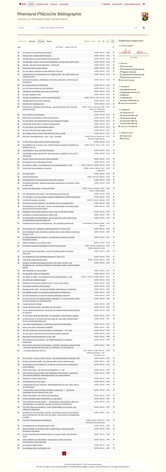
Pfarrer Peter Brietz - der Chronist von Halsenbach (41, 395)
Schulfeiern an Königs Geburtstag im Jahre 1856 (40, 215)
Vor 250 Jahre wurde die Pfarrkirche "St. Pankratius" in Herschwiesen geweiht (50, 316)
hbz (116, 467)
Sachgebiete (64, 4)
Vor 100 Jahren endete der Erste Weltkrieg (38, 88)
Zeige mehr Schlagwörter (128, 126)
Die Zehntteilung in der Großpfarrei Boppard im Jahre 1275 (44, 257)
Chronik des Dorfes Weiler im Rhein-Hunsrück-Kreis (41, 124)
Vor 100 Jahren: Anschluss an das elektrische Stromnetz (43, 71)
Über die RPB (117, 4)
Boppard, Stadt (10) (127, 72)
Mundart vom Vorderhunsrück (33, 104)
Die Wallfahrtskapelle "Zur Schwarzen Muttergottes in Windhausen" (47, 292)
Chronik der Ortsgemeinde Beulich (35, 260)
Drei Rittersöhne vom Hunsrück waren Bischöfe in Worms (43, 180)
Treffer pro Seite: (90, 41)
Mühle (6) (124, 95)
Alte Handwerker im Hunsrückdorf (35, 270)
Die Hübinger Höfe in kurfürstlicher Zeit (36, 448)
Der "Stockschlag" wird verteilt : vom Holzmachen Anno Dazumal (46, 194)
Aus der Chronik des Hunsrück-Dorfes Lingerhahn (40, 159)
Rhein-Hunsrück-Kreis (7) (129, 77)
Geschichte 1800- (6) (128, 121)
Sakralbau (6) (125, 98)
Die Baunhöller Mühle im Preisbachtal (36, 274)
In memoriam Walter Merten (33, 445)
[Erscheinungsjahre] (134, 57)
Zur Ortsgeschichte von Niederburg (35, 85)
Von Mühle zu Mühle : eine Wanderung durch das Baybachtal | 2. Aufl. (48, 165)
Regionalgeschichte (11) (129, 92)
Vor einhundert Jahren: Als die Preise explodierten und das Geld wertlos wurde (51, 62)
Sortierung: (22, 41)
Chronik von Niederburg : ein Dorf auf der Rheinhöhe (41, 98)
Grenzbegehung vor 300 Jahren (34, 381)
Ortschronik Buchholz (30, 177)
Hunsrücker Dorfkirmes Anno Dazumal (36, 286)
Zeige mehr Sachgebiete (128, 103)
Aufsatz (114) (125, 136)
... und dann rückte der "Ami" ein (34, 350)
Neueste (41, 41)
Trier (92, 467)
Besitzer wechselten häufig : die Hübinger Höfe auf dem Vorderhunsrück (48, 361)
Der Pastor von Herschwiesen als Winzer (37, 52)
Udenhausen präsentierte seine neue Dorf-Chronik (41, 91)
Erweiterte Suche (42, 4)
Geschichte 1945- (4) (128, 124)
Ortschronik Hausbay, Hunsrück (34, 200)
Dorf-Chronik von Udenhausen (33, 115)
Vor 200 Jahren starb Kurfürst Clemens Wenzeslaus (41, 142)
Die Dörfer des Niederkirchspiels (34, 280)
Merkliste (105, 4)
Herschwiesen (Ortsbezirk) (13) (131, 69)
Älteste (49, 41)
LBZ (47, 467)
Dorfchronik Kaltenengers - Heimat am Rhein (39, 188)
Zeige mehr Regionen (127, 80)
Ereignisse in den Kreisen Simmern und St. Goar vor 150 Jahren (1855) (48, 212)
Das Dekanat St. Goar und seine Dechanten (38, 150)
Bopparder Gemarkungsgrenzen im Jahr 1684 (39, 337)
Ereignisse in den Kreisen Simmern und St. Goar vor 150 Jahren (46, 283)
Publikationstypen (126, 133)
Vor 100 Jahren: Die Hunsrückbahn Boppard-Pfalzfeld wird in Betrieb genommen (51, 197)
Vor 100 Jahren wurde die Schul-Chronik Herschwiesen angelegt (46, 333)
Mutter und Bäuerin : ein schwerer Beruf (37, 243)
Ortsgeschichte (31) (127, 90)
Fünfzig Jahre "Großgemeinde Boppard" (37, 56)
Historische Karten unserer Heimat (35, 68)
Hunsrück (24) (125, 66)
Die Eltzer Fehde (29, 174)
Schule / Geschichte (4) (129, 101)
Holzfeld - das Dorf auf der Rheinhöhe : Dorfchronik (41, 65)
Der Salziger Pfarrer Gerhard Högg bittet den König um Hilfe (44, 133)
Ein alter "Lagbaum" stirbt (32, 94)
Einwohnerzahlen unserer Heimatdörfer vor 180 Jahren (42, 399)
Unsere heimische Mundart (32, 304)
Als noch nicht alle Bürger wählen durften (37, 130)
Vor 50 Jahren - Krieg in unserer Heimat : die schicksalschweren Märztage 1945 (51, 358)
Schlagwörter (124, 110)
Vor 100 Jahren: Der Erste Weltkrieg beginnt (38, 127)
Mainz (85, 467)
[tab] (22, 41)
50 (108, 41)
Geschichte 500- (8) (127, 118)
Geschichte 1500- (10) (128, 116)
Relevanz (32, 41)
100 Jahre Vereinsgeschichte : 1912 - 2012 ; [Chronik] (42, 136)
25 (103, 41)
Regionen (53, 4)
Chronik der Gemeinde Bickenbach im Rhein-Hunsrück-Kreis (44, 246)
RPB (22, 4)
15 (99, 41)
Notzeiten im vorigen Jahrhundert (34, 378)
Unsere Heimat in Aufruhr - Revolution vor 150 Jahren (42, 307)
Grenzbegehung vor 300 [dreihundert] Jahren (39, 426)
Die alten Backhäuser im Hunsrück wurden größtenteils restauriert (46, 295)
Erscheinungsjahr (126, 46)
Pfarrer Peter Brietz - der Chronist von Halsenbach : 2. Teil (43, 370)
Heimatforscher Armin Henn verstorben (36, 101)
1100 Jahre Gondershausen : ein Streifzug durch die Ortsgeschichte (47, 324)
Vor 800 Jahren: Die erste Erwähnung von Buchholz (41, 59)
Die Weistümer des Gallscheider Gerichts (37, 162)
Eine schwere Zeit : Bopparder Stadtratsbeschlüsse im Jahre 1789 (46, 229)
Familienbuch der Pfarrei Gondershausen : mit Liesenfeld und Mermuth (48, 223)
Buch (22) (124, 139)
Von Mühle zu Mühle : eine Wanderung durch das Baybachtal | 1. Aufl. (48, 277)
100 (112, 41)
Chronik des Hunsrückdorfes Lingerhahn (37, 168)
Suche (31, 4)
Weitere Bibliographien (132, 4)
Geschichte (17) (126, 113)
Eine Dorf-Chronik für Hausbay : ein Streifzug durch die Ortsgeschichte (48, 203)
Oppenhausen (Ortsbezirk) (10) (131, 75)
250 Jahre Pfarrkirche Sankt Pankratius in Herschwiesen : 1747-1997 (47, 330)
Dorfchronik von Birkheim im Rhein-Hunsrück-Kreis (41, 118)
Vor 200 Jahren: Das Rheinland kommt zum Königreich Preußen (45, 121)
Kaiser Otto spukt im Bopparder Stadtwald (38, 327)
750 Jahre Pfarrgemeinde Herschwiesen (37, 420)
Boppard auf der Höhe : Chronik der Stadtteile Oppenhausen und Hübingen (49, 289)
